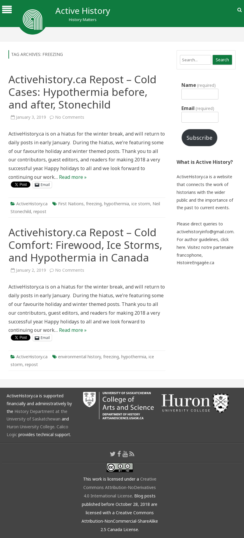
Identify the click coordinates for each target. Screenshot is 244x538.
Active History (82, 10)
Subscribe (199, 137)
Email (197, 108)
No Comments (69, 117)
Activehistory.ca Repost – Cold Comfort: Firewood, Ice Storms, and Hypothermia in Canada (85, 244)
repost (39, 211)
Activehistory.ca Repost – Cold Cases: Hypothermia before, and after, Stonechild (82, 92)
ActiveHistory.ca (32, 203)
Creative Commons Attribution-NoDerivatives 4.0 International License (119, 487)
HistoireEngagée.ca (195, 262)
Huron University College (30, 426)
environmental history (79, 356)
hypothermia (116, 203)
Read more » (73, 177)
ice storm (140, 203)
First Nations (71, 203)
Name (198, 85)
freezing (94, 203)
